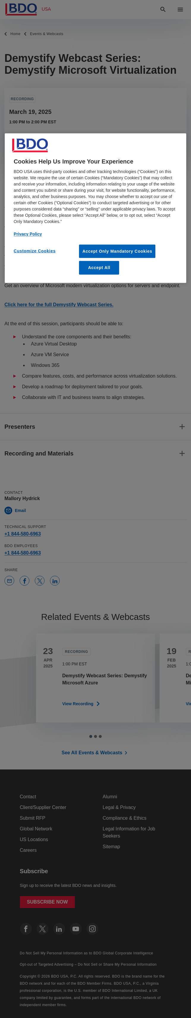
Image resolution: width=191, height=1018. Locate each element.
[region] (95, 208)
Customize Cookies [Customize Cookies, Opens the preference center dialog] (35, 250)
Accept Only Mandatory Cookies (117, 251)
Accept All (99, 267)
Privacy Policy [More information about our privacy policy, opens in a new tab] (28, 233)
